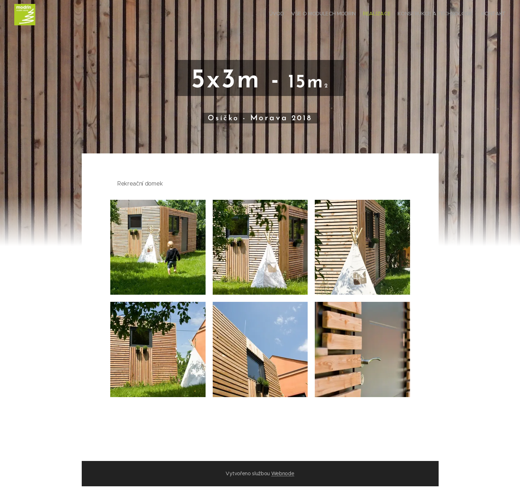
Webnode (282, 473)
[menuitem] (478, 15)
